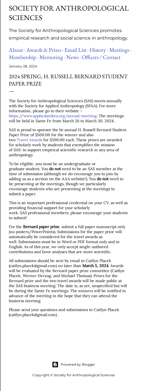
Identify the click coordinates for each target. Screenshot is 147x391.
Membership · (23, 57)
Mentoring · (52, 57)
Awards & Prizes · (45, 49)
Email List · (76, 49)
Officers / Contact (101, 57)
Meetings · (120, 49)
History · (99, 49)
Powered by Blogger (73, 364)
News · (73, 57)
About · (17, 49)
